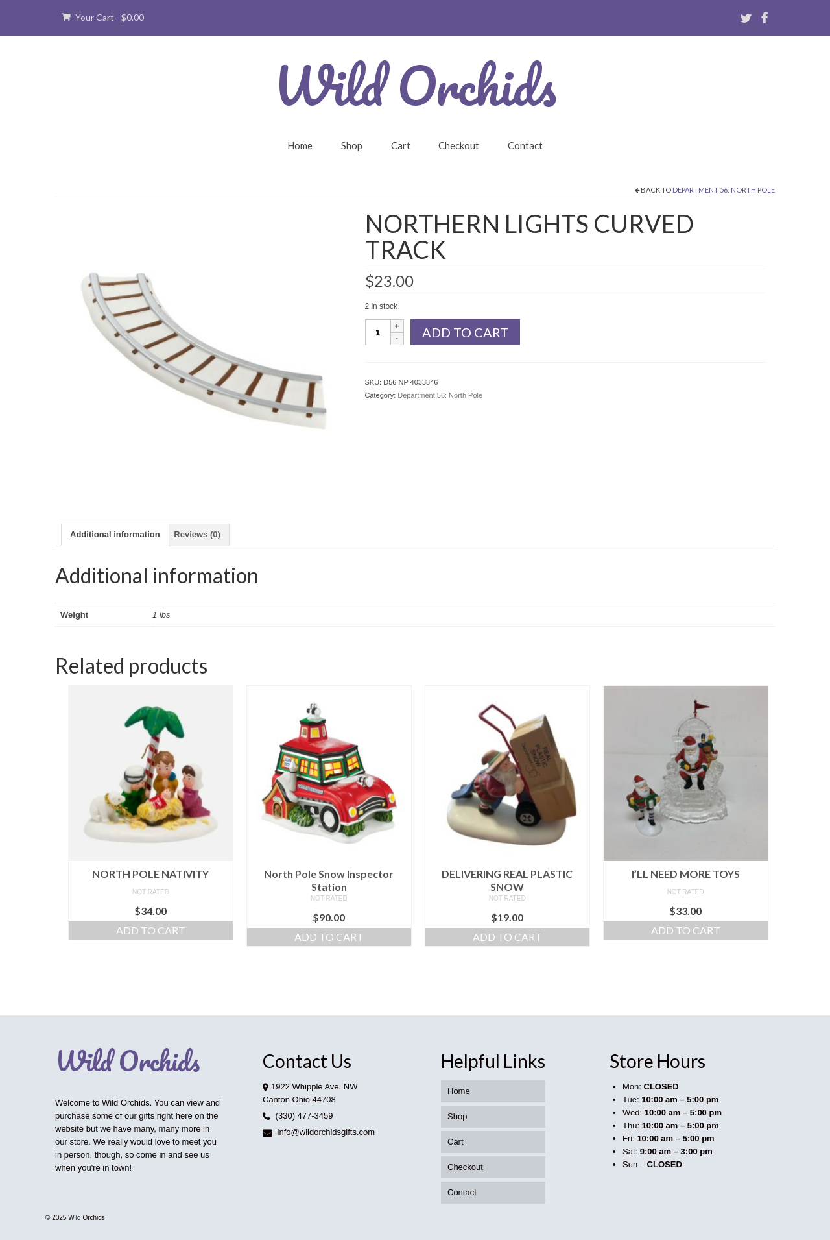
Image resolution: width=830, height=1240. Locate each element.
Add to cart (465, 332)
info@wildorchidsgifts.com (319, 1132)
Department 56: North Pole (723, 190)
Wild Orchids (415, 85)
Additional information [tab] (115, 534)
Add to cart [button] (150, 930)
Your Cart (103, 17)
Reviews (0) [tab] (197, 534)
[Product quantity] (378, 332)
